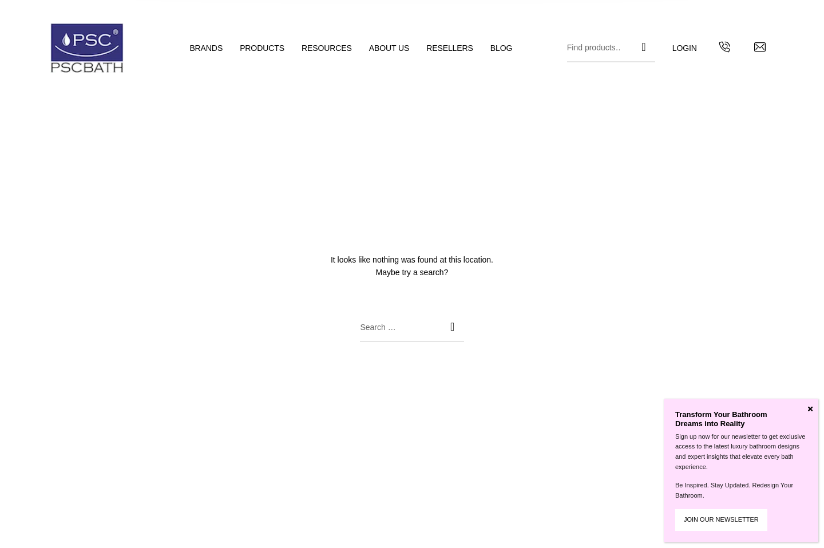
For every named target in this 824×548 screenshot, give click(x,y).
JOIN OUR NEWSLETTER (721, 519)
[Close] (810, 409)
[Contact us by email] (760, 48)
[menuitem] (214, 48)
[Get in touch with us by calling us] (724, 48)
